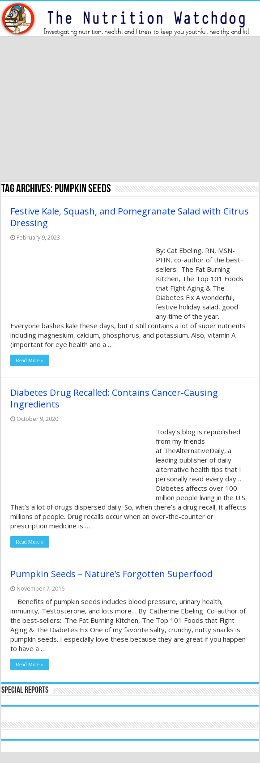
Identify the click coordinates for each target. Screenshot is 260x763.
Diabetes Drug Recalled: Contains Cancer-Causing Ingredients (114, 398)
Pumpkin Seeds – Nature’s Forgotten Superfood (111, 574)
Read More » (30, 360)
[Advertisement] (130, 110)
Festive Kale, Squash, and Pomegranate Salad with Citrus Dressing (129, 217)
